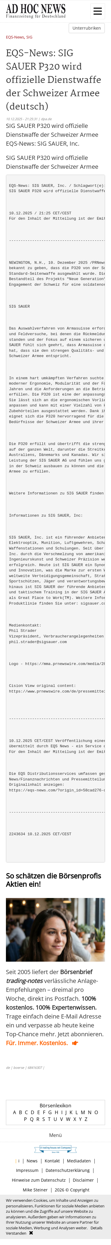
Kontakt (52, 1161)
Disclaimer (83, 1180)
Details (96, 1227)
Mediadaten (79, 1161)
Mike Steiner (35, 1190)
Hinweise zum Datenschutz (39, 1180)
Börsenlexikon (55, 1105)
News (32, 1161)
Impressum (27, 1170)
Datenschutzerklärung (68, 1170)
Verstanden (16, 1233)
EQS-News (15, 37)
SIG (29, 37)
